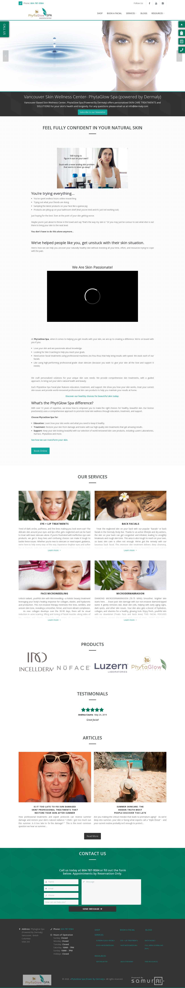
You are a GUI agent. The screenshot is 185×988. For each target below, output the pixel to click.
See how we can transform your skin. (49, 440)
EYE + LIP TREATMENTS (54, 523)
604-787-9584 (36, 3)
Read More (92, 836)
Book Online (40, 450)
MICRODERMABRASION (131, 593)
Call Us (4, 29)
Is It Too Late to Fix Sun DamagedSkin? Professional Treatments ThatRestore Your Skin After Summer (55, 809)
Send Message (92, 909)
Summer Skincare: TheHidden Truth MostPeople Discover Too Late (130, 809)
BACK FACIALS (130, 523)
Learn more (54, 550)
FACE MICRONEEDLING (54, 593)
